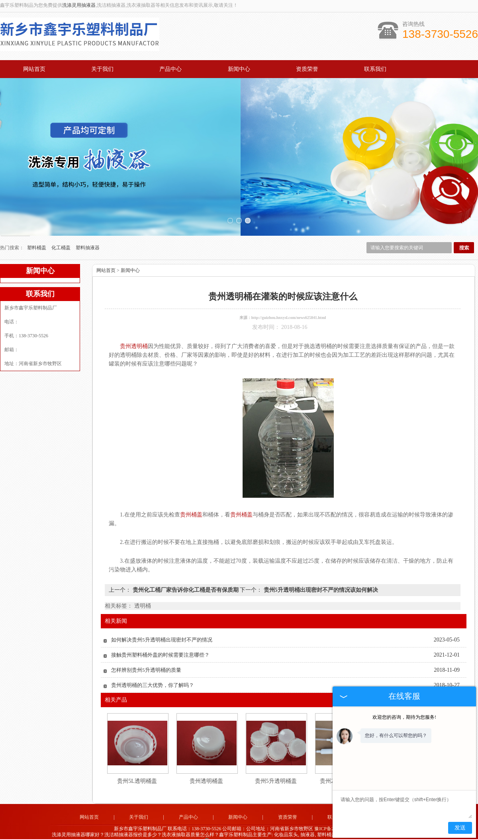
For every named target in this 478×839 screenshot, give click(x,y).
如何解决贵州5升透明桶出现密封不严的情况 (161, 623)
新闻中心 (239, 69)
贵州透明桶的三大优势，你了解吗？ (152, 668)
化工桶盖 (61, 231)
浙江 (214, 832)
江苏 (225, 832)
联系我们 (375, 69)
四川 (268, 832)
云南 (247, 832)
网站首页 (34, 69)
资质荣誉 (307, 69)
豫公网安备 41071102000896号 (239, 826)
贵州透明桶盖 (206, 764)
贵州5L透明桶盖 (137, 764)
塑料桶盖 (37, 231)
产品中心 (170, 69)
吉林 (295, 832)
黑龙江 (281, 832)
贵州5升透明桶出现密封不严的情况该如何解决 (320, 573)
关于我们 (102, 69)
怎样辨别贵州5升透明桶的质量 (146, 653)
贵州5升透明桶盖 (276, 764)
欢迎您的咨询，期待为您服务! (404, 717)
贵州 (258, 832)
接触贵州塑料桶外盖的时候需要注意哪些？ (160, 638)
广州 (236, 832)
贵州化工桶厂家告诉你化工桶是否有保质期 (185, 573)
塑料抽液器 (88, 231)
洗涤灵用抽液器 (79, 5)
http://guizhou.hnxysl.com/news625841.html (288, 301)
